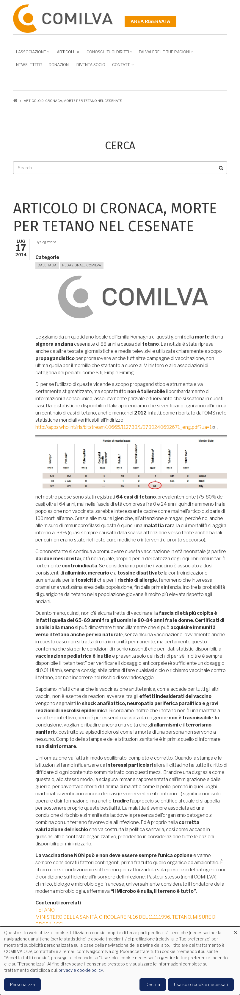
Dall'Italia (47, 265)
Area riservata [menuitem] (150, 21)
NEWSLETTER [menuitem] (29, 64)
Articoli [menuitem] (67, 53)
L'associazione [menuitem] (32, 53)
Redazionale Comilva (81, 265)
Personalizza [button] (22, 984)
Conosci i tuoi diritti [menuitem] (109, 53)
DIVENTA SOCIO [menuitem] (90, 64)
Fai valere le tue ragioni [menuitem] (165, 53)
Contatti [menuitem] (122, 66)
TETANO (45, 910)
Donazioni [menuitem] (59, 64)
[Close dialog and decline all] (235, 930)
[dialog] (120, 960)
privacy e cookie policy (81, 970)
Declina (152, 984)
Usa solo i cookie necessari (201, 984)
